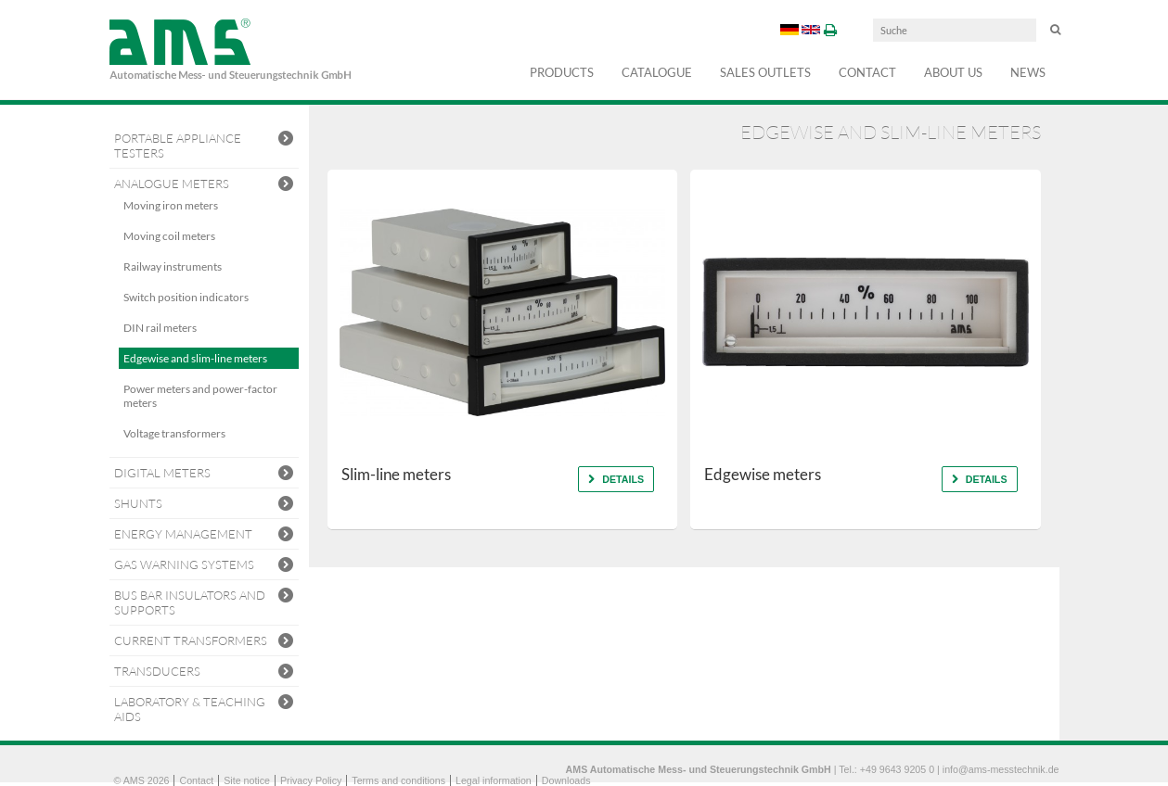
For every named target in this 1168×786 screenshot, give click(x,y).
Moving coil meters (169, 236)
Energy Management (204, 535)
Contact (867, 72)
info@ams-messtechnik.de (1001, 769)
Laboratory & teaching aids (204, 709)
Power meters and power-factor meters (200, 396)
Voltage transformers (174, 433)
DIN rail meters (160, 328)
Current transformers (204, 642)
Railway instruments (172, 266)
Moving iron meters (170, 205)
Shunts (204, 504)
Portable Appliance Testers (204, 145)
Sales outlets (765, 72)
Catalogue (657, 72)
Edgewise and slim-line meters (195, 358)
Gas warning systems (204, 566)
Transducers (204, 672)
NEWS (1028, 72)
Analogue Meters (204, 185)
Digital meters (204, 474)
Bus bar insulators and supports (204, 602)
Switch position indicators (186, 297)
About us (953, 72)
